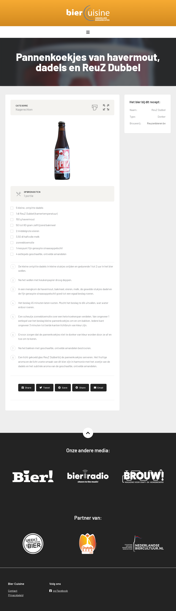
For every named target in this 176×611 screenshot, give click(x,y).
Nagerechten (24, 109)
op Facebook (58, 590)
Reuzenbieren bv (156, 123)
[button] (106, 106)
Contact (12, 590)
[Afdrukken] (94, 106)
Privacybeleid (15, 595)
